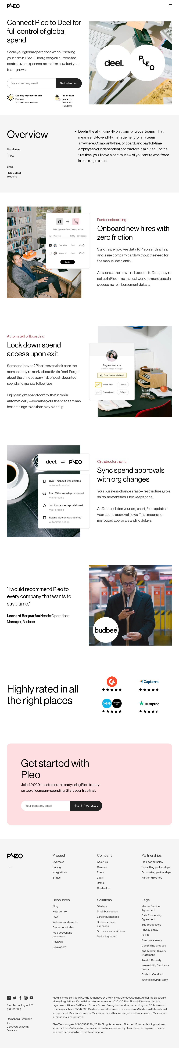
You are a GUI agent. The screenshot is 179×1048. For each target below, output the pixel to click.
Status (57, 877)
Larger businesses (108, 916)
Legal (100, 877)
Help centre (60, 911)
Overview (58, 862)
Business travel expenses (106, 924)
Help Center (14, 172)
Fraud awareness (152, 940)
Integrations (60, 872)
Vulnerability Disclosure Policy (155, 967)
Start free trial (86, 805)
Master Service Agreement (151, 908)
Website (12, 176)
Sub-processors (151, 924)
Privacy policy (150, 929)
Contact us (103, 888)
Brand (100, 882)
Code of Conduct (152, 974)
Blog (55, 906)
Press (100, 872)
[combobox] (10, 867)
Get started (68, 83)
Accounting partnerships (156, 872)
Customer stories (63, 927)
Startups (102, 906)
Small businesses (107, 911)
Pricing (57, 867)
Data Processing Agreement (152, 917)
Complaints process (154, 945)
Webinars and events (65, 922)
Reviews (58, 941)
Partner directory (152, 877)
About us (102, 862)
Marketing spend (107, 936)
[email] (31, 83)
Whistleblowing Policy (155, 979)
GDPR (145, 935)
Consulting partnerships (156, 867)
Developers (59, 947)
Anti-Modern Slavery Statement (154, 952)
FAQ (55, 916)
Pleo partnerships (152, 862)
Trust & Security (151, 960)
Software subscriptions (111, 931)
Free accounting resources (62, 934)
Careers (102, 867)
